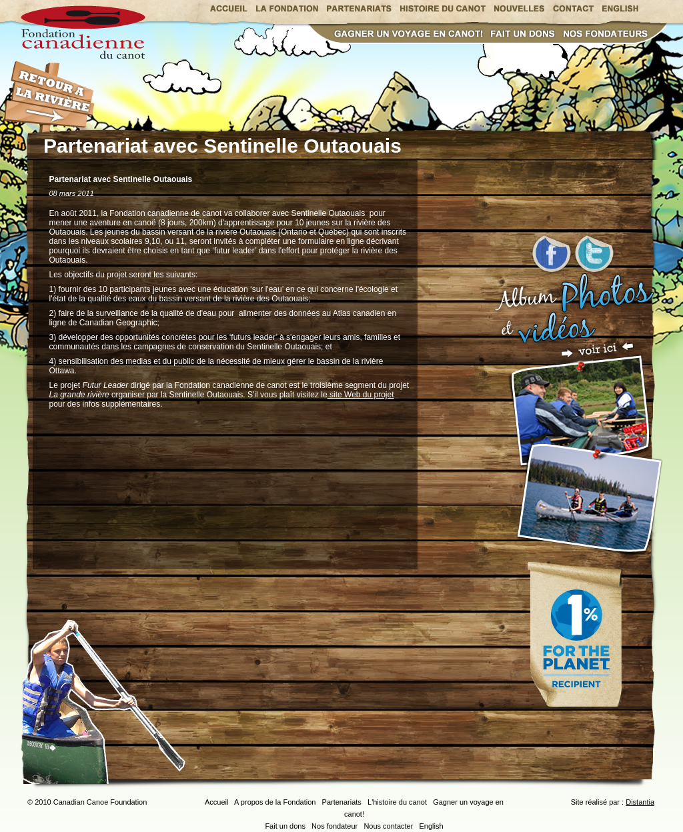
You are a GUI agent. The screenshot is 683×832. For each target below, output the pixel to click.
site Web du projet (360, 394)
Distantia (640, 802)
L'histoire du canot (397, 802)
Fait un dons (285, 826)
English (432, 826)
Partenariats (342, 802)
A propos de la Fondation (274, 802)
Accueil (216, 802)
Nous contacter (388, 826)
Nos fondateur (334, 826)
